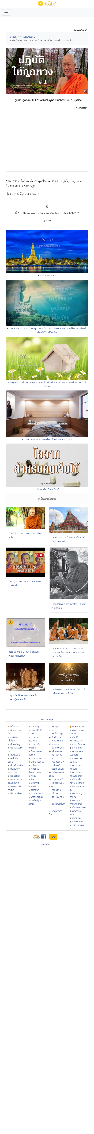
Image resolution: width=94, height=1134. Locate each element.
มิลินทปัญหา (58, 747)
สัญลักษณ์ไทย (17, 765)
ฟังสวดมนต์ (37, 797)
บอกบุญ (35, 726)
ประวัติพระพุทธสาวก (76, 738)
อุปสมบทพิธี (78, 821)
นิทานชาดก (77, 747)
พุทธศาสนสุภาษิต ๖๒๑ (76, 774)
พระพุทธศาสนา (54, 728)
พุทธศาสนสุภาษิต (76, 767)
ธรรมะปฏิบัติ (58, 768)
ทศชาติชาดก (78, 744)
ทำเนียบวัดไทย (79, 807)
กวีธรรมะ (35, 765)
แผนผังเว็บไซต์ (13, 738)
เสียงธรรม (57, 751)
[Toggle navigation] (6, 12)
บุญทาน (35, 782)
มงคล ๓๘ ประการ (76, 759)
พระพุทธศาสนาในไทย (76, 802)
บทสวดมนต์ (57, 779)
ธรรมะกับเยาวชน (34, 745)
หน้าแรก (13, 36)
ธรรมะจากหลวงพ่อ (34, 738)
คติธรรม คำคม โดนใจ (34, 770)
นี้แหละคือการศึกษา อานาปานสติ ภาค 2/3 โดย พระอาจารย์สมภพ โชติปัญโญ (68, 652)
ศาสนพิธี (76, 818)
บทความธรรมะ (38, 761)
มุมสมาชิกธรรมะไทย (14, 770)
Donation (15, 775)
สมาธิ (33, 786)
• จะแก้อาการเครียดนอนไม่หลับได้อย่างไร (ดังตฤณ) (47, 439)
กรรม (33, 775)
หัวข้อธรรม (57, 737)
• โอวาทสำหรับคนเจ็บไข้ (47, 489)
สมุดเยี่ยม (15, 754)
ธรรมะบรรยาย (38, 758)
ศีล (32, 779)
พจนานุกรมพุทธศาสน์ (56, 742)
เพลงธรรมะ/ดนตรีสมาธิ (56, 763)
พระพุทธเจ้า (78, 726)
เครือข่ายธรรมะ (13, 759)
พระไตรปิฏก (57, 733)
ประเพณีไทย (16, 793)
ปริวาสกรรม (37, 793)
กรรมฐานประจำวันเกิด (55, 791)
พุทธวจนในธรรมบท (76, 752)
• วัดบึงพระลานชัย (47, 275)
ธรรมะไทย (45, 844)
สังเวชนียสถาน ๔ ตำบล (77, 781)
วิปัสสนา (35, 789)
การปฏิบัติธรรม (27, 36)
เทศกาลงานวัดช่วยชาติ (15, 781)
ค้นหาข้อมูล (15, 744)
